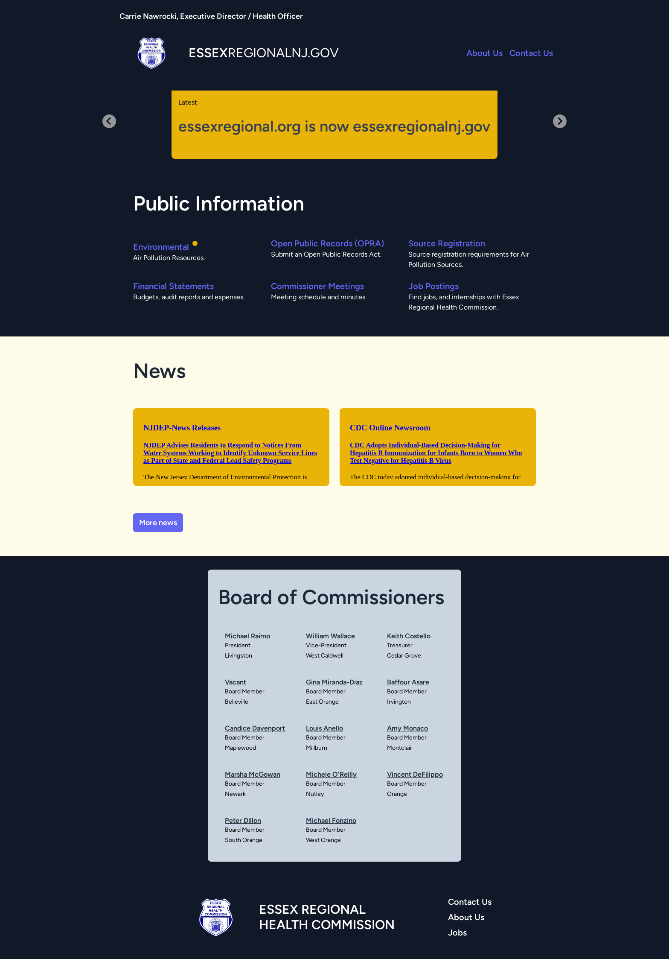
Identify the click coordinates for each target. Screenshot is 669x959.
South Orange (243, 840)
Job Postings (433, 286)
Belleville (236, 701)
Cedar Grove (404, 655)
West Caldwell (324, 655)
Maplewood (240, 747)
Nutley (315, 794)
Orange (397, 794)
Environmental (161, 247)
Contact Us (531, 53)
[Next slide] (560, 121)
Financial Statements (173, 286)
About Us (484, 53)
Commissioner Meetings (317, 286)
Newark (235, 794)
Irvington (399, 701)
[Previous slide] (109, 121)
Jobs (457, 932)
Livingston (238, 655)
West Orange (323, 840)
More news (158, 522)
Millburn (316, 747)
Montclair (399, 747)
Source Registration (446, 243)
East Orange (322, 701)
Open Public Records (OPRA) (327, 243)
